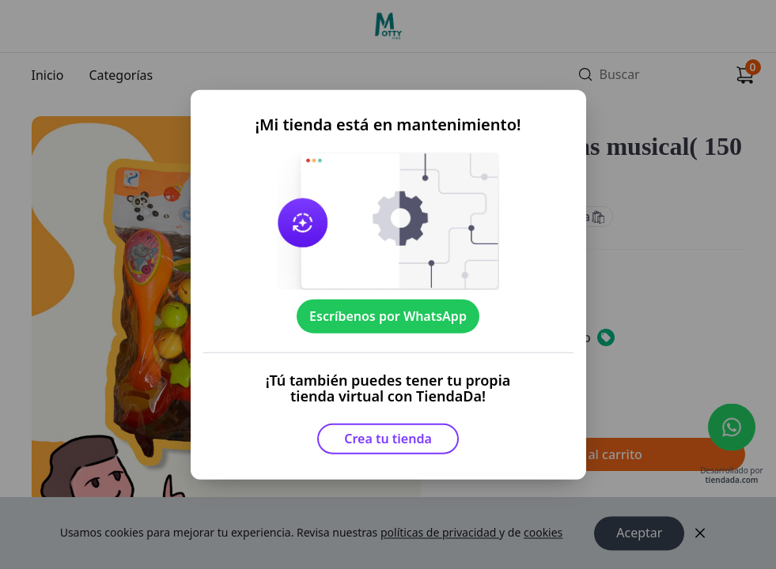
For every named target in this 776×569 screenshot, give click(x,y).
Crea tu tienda (388, 438)
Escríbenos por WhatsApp (388, 316)
